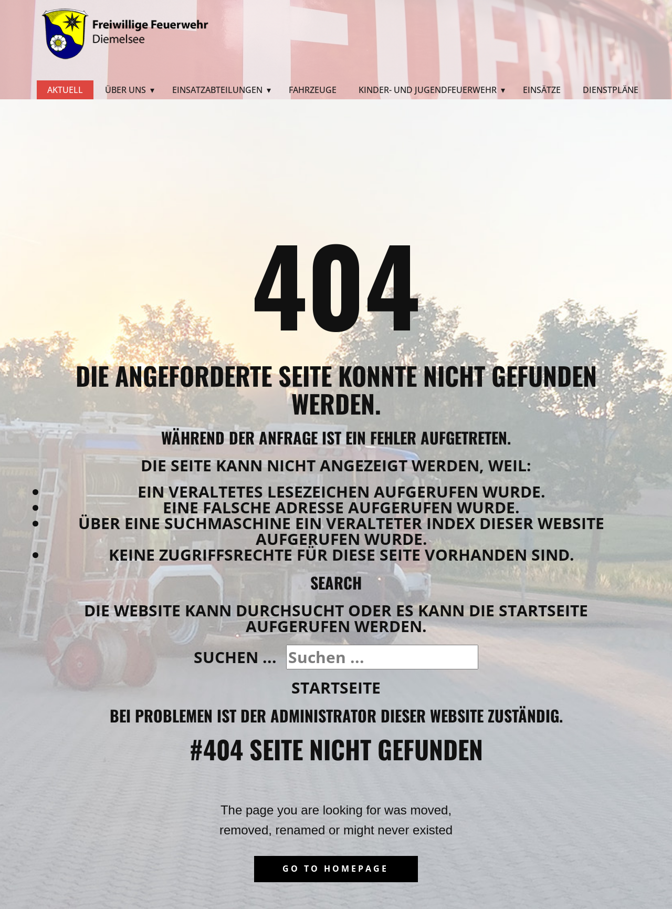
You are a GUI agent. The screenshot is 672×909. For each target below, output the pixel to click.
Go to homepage (335, 868)
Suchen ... (235, 657)
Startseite (336, 687)
